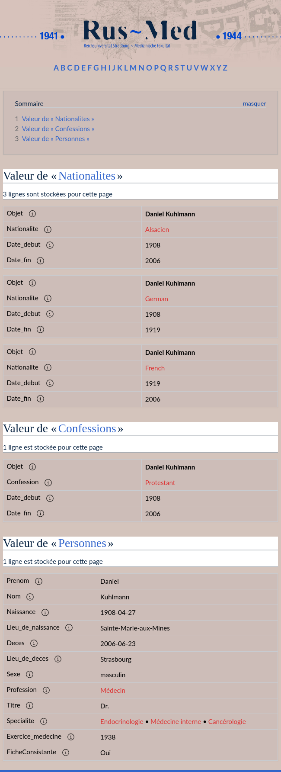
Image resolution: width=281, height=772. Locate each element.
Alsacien (157, 229)
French (155, 368)
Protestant (160, 482)
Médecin (112, 690)
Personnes (82, 543)
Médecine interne (175, 721)
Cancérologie (227, 721)
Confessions (87, 428)
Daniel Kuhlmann (170, 214)
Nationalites (86, 175)
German (156, 298)
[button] (32, 214)
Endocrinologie (121, 721)
